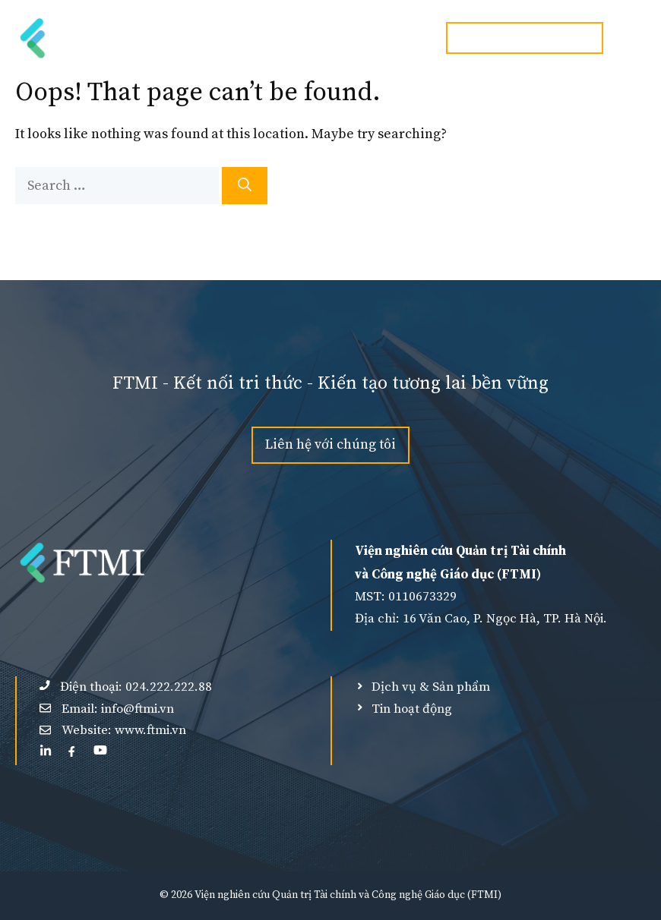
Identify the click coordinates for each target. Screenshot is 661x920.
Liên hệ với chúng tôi (330, 444)
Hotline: (525, 37)
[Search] (244, 185)
